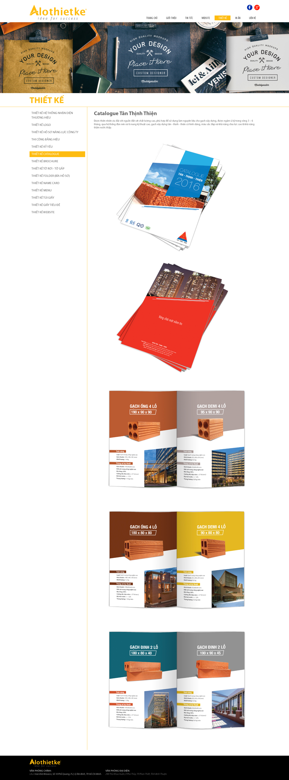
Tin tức (189, 18)
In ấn (237, 18)
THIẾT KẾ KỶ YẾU (42, 146)
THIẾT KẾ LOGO (41, 125)
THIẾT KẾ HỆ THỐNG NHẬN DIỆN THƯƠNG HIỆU (52, 115)
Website (206, 18)
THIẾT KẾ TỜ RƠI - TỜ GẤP (47, 168)
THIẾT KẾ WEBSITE (42, 212)
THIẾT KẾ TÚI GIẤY (42, 197)
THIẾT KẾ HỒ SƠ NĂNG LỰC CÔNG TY (54, 132)
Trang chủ (151, 18)
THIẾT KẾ (222, 18)
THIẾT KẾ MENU (41, 190)
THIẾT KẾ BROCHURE (44, 161)
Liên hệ (252, 18)
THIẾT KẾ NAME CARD (45, 183)
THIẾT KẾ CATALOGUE (45, 154)
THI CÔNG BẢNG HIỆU (45, 139)
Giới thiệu (171, 18)
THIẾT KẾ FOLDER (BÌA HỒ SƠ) (50, 176)
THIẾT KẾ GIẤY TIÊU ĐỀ (45, 205)
